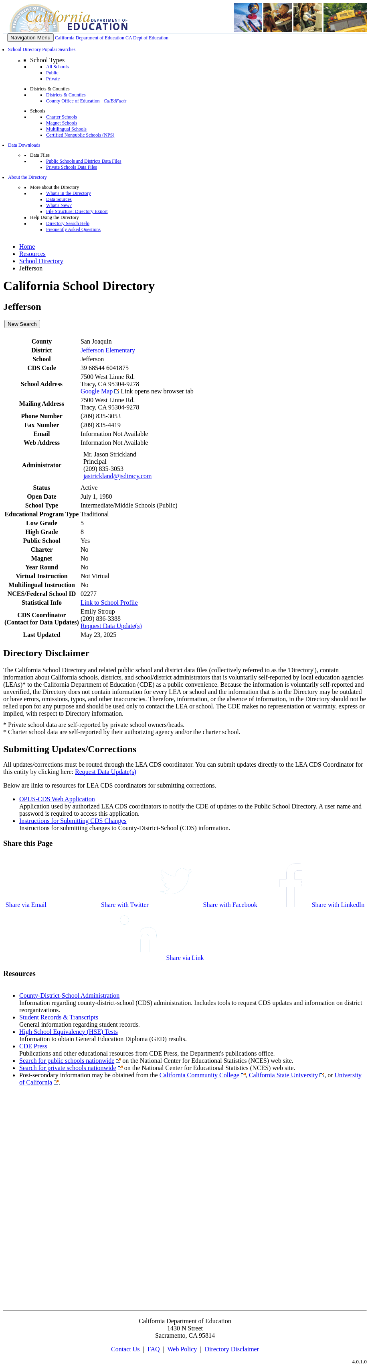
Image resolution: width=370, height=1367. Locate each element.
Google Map (97, 391)
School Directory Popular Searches (41, 49)
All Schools (57, 67)
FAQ (154, 1349)
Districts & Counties (66, 95)
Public (52, 73)
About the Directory (27, 177)
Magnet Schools (61, 123)
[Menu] (30, 37)
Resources (32, 253)
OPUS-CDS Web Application (57, 799)
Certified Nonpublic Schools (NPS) (80, 135)
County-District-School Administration (69, 995)
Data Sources (59, 199)
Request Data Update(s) (111, 625)
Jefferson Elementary (108, 350)
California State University (283, 1075)
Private (53, 79)
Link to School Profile (109, 602)
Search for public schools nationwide (66, 1060)
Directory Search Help (67, 223)
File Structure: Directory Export (77, 211)
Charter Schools (61, 117)
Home (27, 246)
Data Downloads (24, 145)
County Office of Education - (86, 101)
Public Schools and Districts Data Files (83, 161)
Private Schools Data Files (71, 167)
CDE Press (33, 1046)
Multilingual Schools (66, 129)
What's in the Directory (68, 193)
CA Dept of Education (146, 38)
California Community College (199, 1075)
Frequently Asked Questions (73, 229)
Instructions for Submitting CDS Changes (73, 820)
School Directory (41, 261)
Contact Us (125, 1349)
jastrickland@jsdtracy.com (117, 476)
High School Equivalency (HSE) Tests (68, 1031)
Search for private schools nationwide (67, 1067)
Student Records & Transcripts (58, 1017)
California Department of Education (89, 38)
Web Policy (182, 1349)
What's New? (59, 205)
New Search (22, 324)
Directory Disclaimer (232, 1349)
